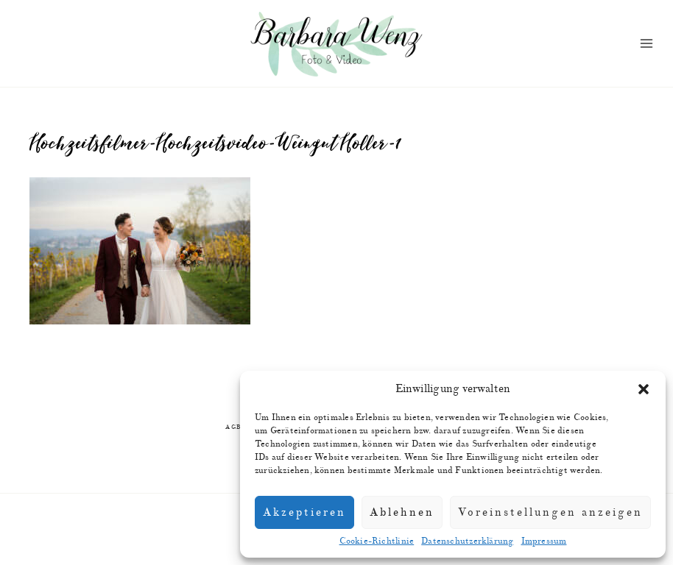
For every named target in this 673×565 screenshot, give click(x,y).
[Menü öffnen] (646, 43)
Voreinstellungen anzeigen (550, 512)
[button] (643, 389)
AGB (233, 426)
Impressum (544, 541)
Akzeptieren (304, 512)
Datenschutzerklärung (467, 541)
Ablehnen (402, 512)
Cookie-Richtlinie (377, 541)
